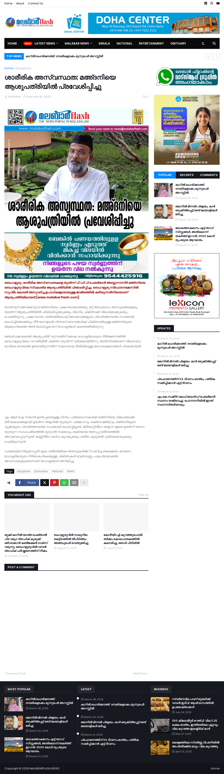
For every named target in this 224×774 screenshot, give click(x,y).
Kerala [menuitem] (104, 43)
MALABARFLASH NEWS (45, 768)
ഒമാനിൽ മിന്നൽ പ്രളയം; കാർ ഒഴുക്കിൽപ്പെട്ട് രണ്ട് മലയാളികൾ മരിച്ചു (196, 210)
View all (143, 495)
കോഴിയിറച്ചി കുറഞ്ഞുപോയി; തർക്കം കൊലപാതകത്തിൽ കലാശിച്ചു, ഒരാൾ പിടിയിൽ (123, 539)
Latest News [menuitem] (45, 43)
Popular (165, 175)
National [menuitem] (124, 43)
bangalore (23, 68)
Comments (209, 175)
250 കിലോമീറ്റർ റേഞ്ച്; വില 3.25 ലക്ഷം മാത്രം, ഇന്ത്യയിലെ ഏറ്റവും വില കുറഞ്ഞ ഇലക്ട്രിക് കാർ (195, 725)
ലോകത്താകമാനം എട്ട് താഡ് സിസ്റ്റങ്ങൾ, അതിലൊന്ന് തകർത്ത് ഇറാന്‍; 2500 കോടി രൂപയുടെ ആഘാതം (195, 234)
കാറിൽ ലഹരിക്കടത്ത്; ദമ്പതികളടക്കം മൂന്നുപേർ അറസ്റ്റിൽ (64, 56)
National (57, 471)
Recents (187, 175)
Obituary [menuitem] (178, 43)
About (20, 3)
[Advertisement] (76, 379)
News (70, 471)
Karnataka (41, 471)
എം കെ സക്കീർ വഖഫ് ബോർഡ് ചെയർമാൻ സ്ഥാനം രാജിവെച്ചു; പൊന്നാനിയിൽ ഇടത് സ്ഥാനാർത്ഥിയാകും (186, 401)
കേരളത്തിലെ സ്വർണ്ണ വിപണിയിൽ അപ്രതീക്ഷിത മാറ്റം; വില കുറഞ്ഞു (195, 744)
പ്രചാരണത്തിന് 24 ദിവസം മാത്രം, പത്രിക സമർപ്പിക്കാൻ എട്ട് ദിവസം (186, 381)
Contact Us (35, 3)
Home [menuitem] (12, 43)
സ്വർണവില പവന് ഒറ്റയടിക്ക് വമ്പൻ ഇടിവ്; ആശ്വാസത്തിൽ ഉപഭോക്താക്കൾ (193, 703)
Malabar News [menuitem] (77, 43)
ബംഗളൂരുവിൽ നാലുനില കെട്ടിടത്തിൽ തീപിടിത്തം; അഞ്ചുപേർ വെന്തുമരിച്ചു (71, 539)
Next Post (139, 673)
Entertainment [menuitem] (151, 43)
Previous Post (16, 673)
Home (8, 3)
